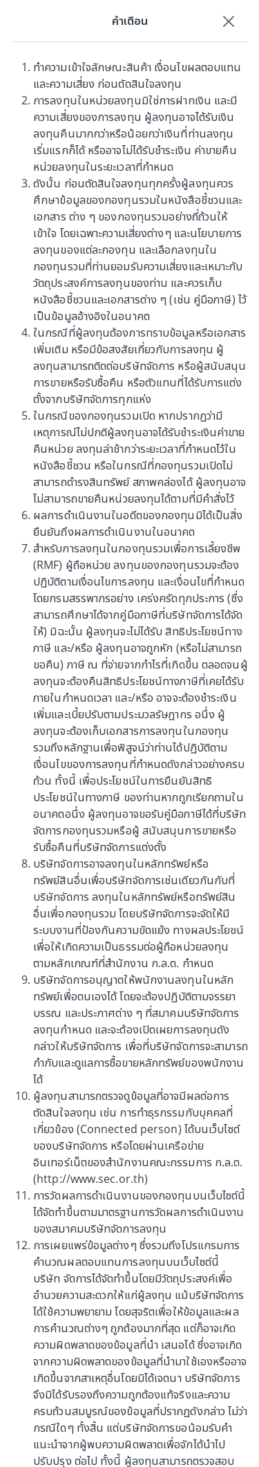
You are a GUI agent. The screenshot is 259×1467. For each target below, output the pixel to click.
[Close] (228, 21)
